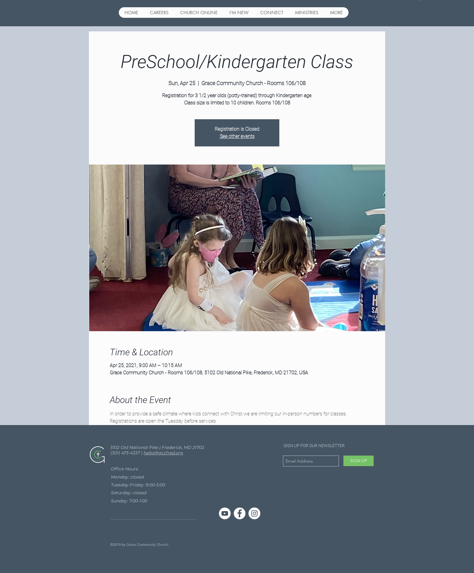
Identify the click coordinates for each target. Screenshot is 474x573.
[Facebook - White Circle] (239, 513)
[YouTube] (225, 513)
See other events (237, 136)
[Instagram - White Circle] (254, 513)
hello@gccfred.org (163, 453)
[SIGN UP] (358, 461)
